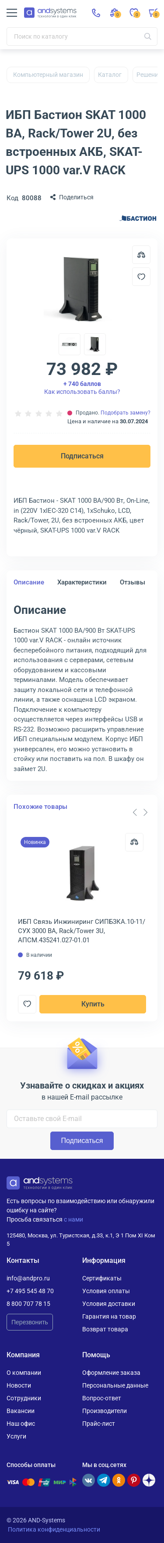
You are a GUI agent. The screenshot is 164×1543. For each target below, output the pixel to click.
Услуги (16, 1436)
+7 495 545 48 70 (30, 1290)
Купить (93, 1004)
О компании (24, 1372)
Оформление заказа (111, 1372)
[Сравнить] (134, 842)
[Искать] (148, 36)
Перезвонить (29, 1322)
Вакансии (21, 1410)
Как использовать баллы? (82, 387)
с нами (73, 1219)
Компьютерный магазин (48, 74)
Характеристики (82, 582)
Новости (19, 1385)
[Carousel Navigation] (139, 812)
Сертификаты (102, 1278)
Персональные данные (115, 1385)
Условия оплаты (106, 1290)
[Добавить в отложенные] (141, 276)
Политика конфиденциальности (54, 1529)
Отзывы (132, 582)
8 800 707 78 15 (28, 1303)
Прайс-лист (98, 1423)
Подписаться (82, 456)
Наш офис (21, 1423)
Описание (29, 582)
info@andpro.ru (28, 1278)
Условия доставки (108, 1303)
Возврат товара (105, 1329)
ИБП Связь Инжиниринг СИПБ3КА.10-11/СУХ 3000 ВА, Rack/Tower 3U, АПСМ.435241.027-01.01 (81, 931)
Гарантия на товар (109, 1316)
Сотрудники (24, 1398)
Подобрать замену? (125, 413)
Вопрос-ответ (101, 1398)
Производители (104, 1410)
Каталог (110, 74)
